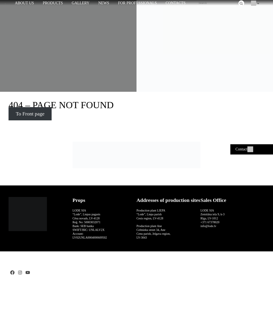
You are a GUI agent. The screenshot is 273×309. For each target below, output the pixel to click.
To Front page (30, 114)
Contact (241, 149)
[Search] (241, 3)
